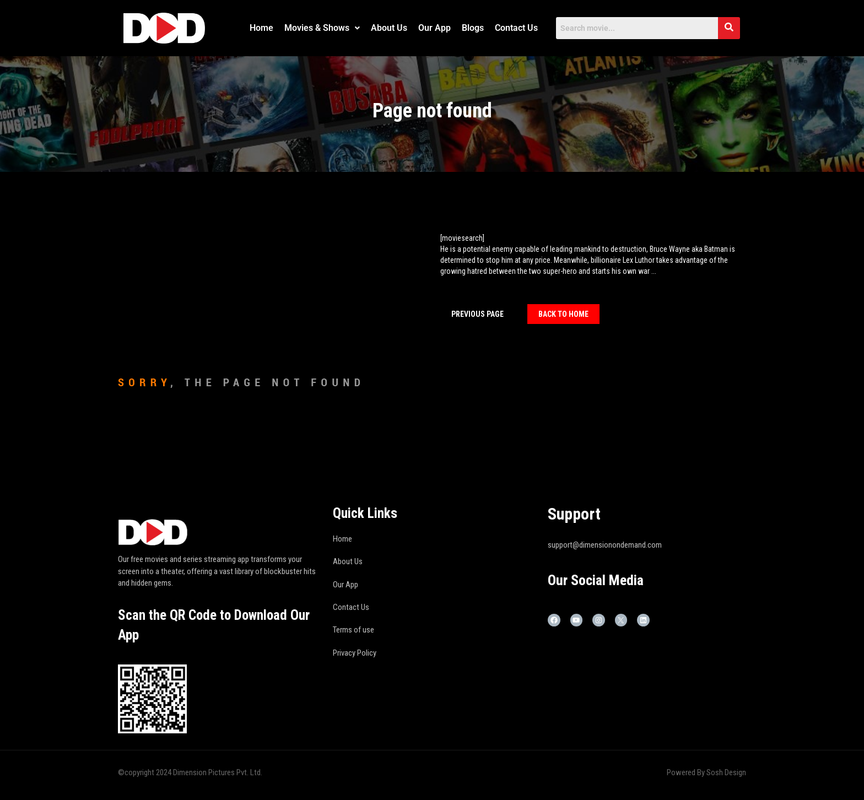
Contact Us (516, 28)
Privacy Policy (354, 653)
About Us (389, 28)
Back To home (563, 314)
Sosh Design (726, 772)
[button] (322, 28)
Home (261, 28)
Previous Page (477, 314)
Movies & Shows (322, 28)
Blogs (473, 28)
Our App (434, 28)
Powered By (686, 772)
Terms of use (353, 630)
